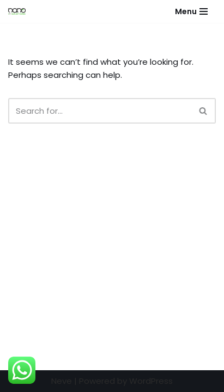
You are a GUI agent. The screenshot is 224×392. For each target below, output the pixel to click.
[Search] (99, 111)
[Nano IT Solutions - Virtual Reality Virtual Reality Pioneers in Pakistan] (19, 11)
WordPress (151, 381)
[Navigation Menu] (191, 11)
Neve (61, 381)
